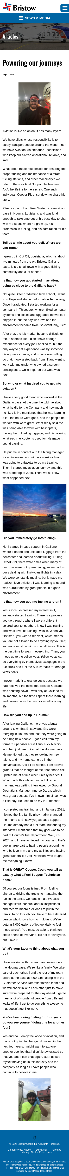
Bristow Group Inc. (27, 1144)
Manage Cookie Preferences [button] (37, 1152)
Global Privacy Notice (19, 1150)
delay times (41, 1165)
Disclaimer (41, 1150)
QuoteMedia (36, 1162)
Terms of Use (46, 1171)
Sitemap (56, 1150)
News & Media (35, 17)
